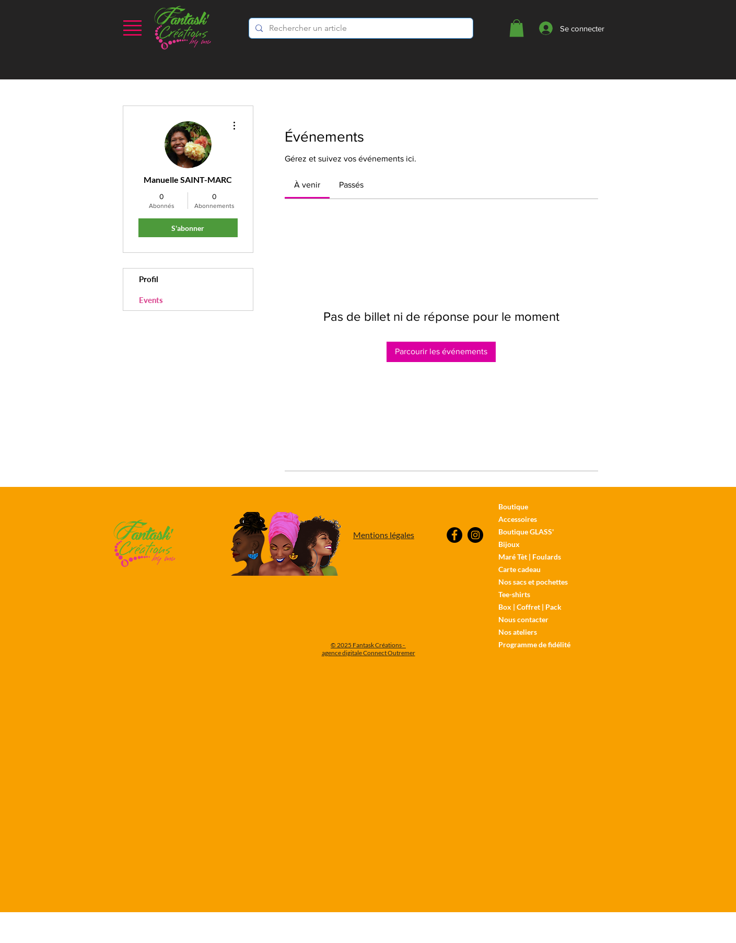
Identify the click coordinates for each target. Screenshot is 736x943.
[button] (132, 28)
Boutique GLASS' (526, 531)
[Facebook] (454, 535)
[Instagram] (475, 535)
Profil (148, 279)
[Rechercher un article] (360, 28)
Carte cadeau (519, 569)
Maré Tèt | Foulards (529, 556)
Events (151, 300)
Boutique (513, 506)
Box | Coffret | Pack (530, 606)
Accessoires (517, 519)
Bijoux (509, 544)
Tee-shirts (514, 594)
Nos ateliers (517, 631)
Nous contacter (523, 619)
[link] (307, 184)
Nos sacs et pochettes (533, 581)
